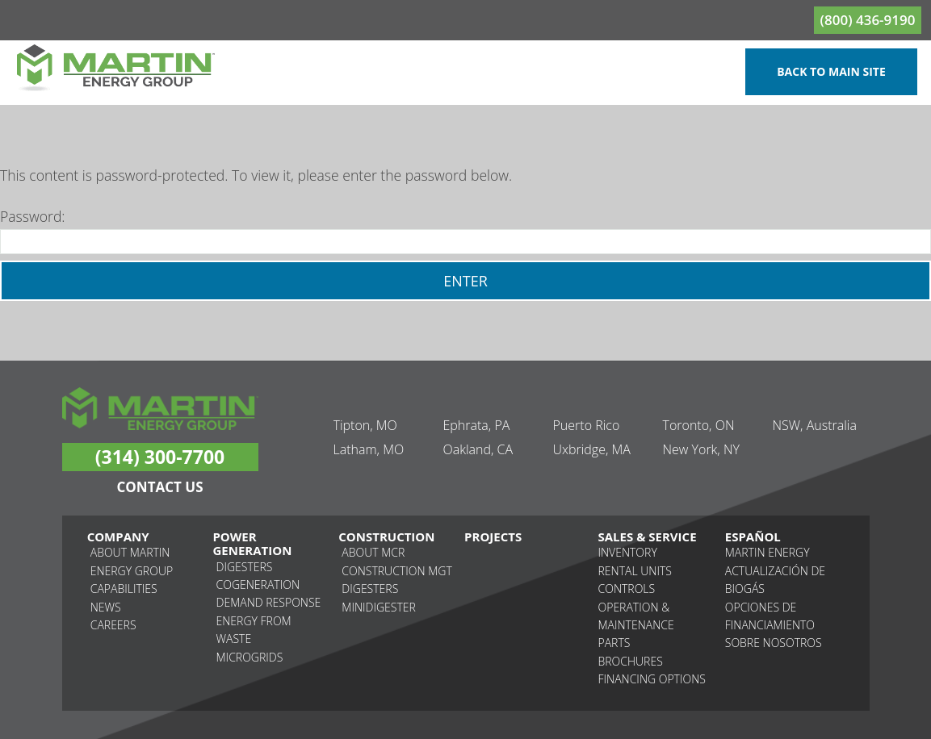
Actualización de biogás (775, 579)
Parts (614, 642)
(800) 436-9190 (868, 19)
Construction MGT (396, 570)
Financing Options (652, 679)
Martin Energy (767, 552)
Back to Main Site (831, 71)
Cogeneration (258, 584)
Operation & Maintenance (636, 616)
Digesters (244, 566)
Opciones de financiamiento (770, 616)
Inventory (627, 552)
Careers (113, 625)
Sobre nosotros (773, 642)
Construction (386, 537)
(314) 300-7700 (159, 457)
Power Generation (251, 544)
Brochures (630, 661)
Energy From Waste (253, 629)
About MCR (373, 552)
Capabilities (123, 588)
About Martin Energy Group (131, 561)
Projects (493, 537)
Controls (627, 588)
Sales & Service (647, 537)
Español (753, 537)
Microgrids (249, 657)
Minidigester (379, 607)
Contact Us (159, 487)
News (105, 607)
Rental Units (635, 570)
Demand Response (268, 602)
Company (118, 537)
